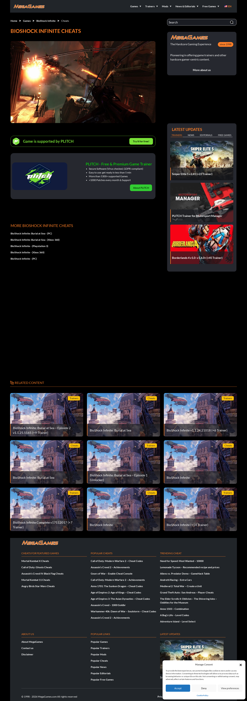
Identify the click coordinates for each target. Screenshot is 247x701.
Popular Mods (98, 654)
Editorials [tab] (206, 135)
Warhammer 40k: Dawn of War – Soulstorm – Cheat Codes (123, 611)
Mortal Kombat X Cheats (35, 560)
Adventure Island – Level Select (177, 621)
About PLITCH (141, 187)
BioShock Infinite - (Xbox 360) (27, 252)
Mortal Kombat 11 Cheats (35, 579)
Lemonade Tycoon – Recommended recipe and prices (189, 567)
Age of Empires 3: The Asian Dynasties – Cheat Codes (120, 598)
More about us (202, 70)
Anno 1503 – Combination (174, 608)
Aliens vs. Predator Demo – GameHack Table (185, 573)
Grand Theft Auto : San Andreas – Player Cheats (187, 592)
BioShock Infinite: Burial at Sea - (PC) (31, 233)
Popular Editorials (101, 673)
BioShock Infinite (46, 20)
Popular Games (99, 641)
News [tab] (191, 135)
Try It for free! (141, 141)
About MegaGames (32, 641)
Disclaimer (27, 654)
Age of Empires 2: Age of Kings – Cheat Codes (116, 592)
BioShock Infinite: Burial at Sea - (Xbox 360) (35, 239)
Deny (204, 688)
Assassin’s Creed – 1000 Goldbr (108, 604)
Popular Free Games (102, 679)
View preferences (230, 688)
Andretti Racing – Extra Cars (176, 579)
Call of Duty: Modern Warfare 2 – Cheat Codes (117, 560)
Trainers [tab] (177, 135)
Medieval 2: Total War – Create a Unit (181, 586)
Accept (178, 688)
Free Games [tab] (224, 135)
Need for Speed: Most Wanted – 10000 (182, 560)
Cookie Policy (202, 695)
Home (14, 20)
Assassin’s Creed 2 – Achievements (110, 567)
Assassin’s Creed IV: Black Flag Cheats (42, 573)
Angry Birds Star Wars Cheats (38, 586)
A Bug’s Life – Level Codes (174, 615)
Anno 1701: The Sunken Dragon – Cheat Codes (117, 586)
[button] (240, 664)
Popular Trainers (100, 647)
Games (27, 20)
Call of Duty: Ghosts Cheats (36, 567)
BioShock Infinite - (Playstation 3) (29, 245)
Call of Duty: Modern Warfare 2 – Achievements (118, 579)
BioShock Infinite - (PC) (24, 258)
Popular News (98, 666)
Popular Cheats (99, 660)
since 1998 (225, 44)
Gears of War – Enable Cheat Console (111, 573)
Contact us (27, 647)
